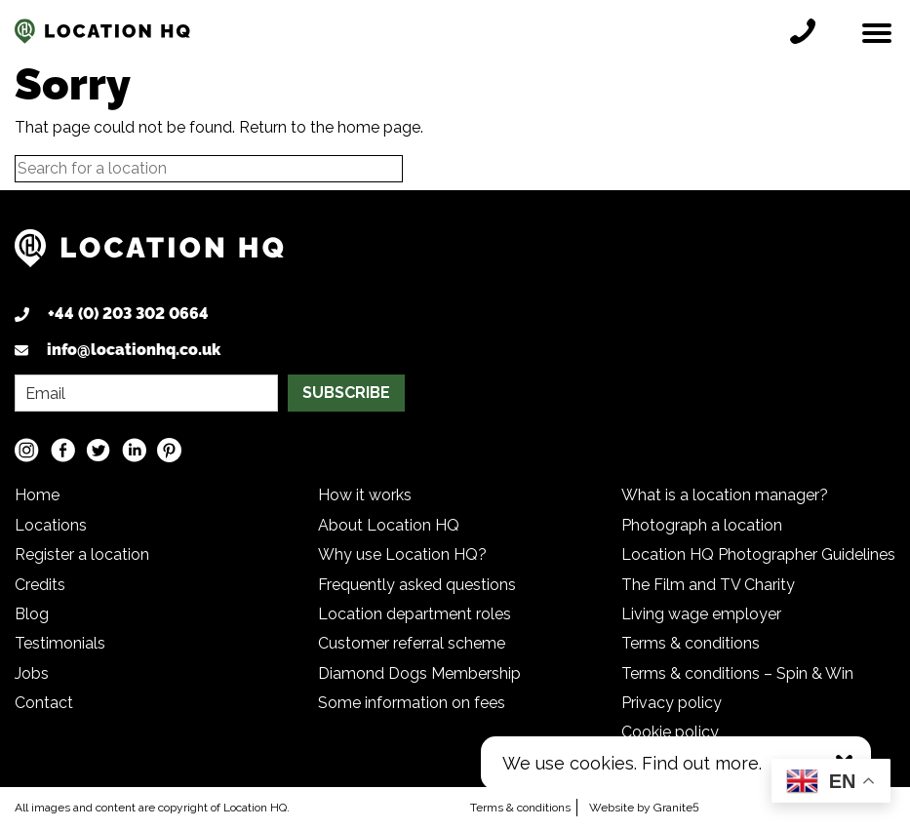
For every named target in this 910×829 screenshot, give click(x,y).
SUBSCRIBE (346, 392)
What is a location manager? (724, 495)
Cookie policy (670, 732)
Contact (44, 702)
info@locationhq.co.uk (133, 349)
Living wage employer (701, 614)
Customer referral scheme (411, 643)
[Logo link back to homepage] (149, 256)
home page (378, 127)
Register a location (82, 554)
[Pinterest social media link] (169, 450)
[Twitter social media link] (98, 450)
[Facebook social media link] (63, 450)
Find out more (700, 763)
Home (37, 495)
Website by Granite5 (644, 807)
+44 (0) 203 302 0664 (128, 313)
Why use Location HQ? (402, 554)
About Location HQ (388, 525)
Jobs (32, 673)
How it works (365, 495)
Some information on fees (411, 702)
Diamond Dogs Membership (419, 673)
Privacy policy (671, 702)
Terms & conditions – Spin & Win (737, 673)
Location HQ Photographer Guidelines (758, 554)
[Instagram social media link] (27, 450)
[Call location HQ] (808, 31)
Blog (32, 614)
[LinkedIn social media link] (134, 450)
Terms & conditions (690, 643)
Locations (51, 525)
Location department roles (414, 614)
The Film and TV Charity (708, 584)
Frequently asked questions (417, 584)
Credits (40, 584)
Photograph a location (701, 525)
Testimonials (60, 643)
